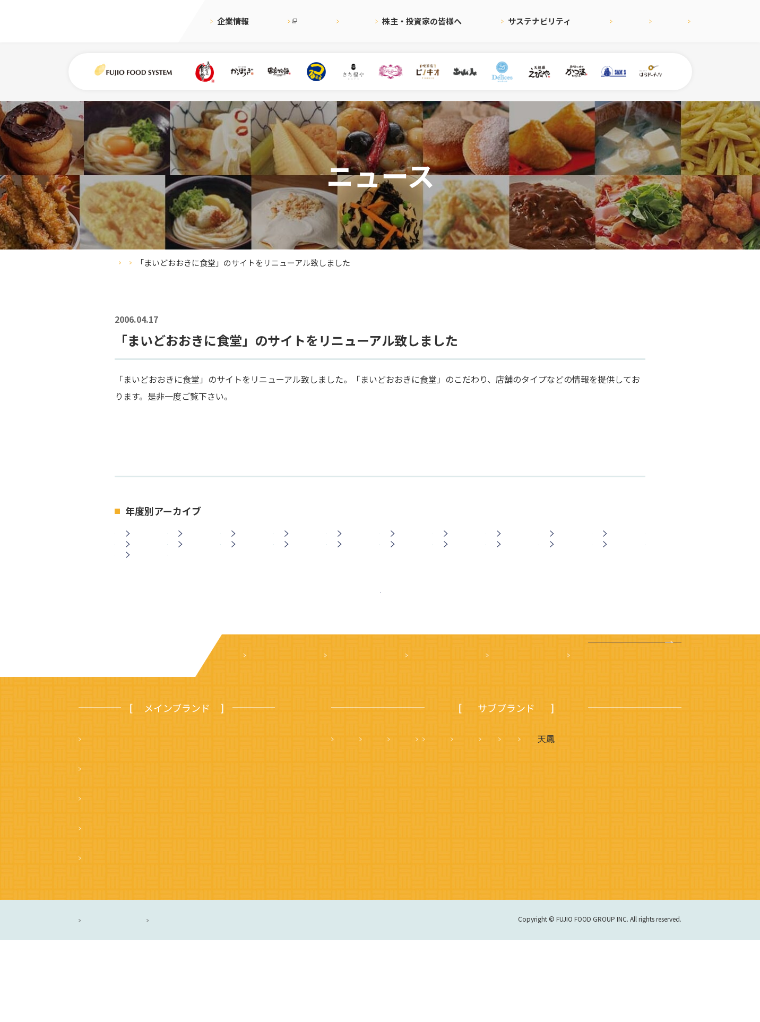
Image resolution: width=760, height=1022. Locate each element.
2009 (408, 570)
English (623, 21)
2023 (249, 542)
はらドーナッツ (368, 879)
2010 (355, 570)
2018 (514, 542)
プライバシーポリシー (122, 1002)
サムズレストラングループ (510, 850)
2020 (408, 542)
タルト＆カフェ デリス (384, 850)
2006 (567, 570)
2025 (143, 542)
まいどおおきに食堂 (123, 820)
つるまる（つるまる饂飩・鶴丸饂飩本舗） (166, 879)
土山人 (602, 850)
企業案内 (264, 737)
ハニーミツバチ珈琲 (455, 879)
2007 (514, 570)
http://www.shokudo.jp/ (163, 430)
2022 (302, 542)
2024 (196, 542)
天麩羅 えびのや (372, 820)
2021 (355, 542)
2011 (302, 570)
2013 (196, 570)
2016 (621, 542)
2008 (461, 570)
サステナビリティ (507, 21)
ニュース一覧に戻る (380, 660)
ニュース (343, 21)
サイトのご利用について (268, 1002)
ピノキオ (102, 939)
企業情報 (233, 21)
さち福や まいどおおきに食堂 (493, 820)
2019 (461, 542)
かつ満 (594, 820)
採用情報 (574, 21)
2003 (143, 599)
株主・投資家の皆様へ (417, 21)
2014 (143, 570)
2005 (621, 570)
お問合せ (672, 21)
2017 (567, 542)
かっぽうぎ (106, 909)
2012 (249, 570)
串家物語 (102, 850)
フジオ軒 (652, 820)
